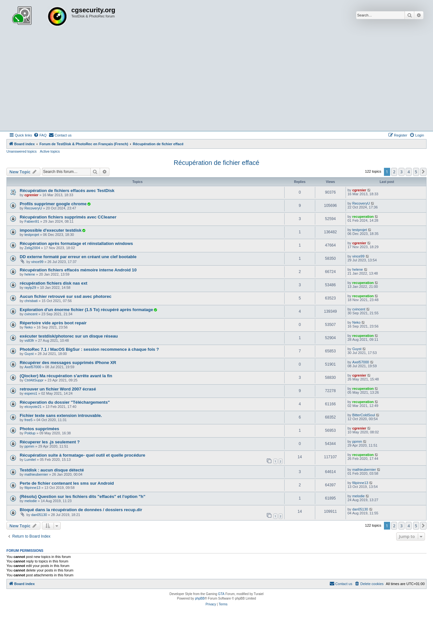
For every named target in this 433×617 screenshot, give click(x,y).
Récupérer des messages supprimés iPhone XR (68, 362)
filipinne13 (33, 488)
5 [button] (416, 172)
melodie (31, 501)
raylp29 (30, 287)
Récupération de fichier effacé (216, 162)
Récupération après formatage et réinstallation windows (76, 243)
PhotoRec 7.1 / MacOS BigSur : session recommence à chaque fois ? (89, 349)
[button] (423, 172)
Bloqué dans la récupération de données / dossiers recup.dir (81, 509)
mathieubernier (36, 474)
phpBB (200, 598)
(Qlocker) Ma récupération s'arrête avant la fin (66, 375)
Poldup (30, 433)
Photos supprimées (39, 428)
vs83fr (29, 340)
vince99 (37, 262)
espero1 (31, 393)
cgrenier (31, 195)
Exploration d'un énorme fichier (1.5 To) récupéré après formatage (86, 309)
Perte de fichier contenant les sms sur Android (67, 483)
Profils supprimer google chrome (53, 203)
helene (30, 274)
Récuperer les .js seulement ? (50, 442)
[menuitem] (40, 135)
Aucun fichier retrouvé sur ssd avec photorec (65, 296)
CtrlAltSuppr (34, 380)
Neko (29, 327)
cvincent (31, 314)
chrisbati (31, 301)
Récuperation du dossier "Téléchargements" (65, 402)
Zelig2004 (32, 248)
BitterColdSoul (363, 415)
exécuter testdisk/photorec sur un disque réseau (69, 336)
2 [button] (394, 172)
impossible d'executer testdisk (51, 230)
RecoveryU (33, 208)
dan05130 (39, 515)
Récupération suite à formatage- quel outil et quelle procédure (82, 455)
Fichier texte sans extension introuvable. (61, 415)
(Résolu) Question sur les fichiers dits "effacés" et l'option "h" (82, 496)
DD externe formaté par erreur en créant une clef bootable (78, 256)
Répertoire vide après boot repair (53, 322)
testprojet (32, 235)
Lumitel (30, 459)
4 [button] (409, 172)
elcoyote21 (33, 407)
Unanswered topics (21, 151)
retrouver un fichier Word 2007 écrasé (58, 389)
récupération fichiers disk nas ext (53, 283)
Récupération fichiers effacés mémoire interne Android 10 (78, 270)
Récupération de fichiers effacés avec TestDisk (67, 190)
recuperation (363, 216)
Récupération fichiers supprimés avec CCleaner (68, 217)
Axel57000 (33, 367)
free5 (29, 420)
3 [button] (401, 172)
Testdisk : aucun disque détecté (52, 470)
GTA (221, 594)
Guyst (29, 354)
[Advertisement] (216, 82)
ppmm (30, 446)
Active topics (50, 151)
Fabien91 (32, 221)
